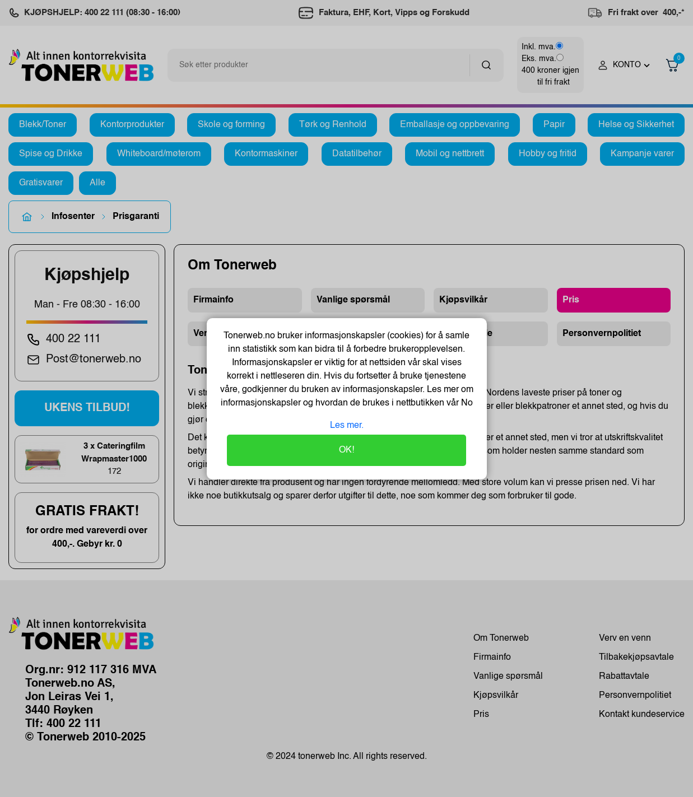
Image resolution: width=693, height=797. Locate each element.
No (466, 403)
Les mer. (347, 425)
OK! (346, 450)
